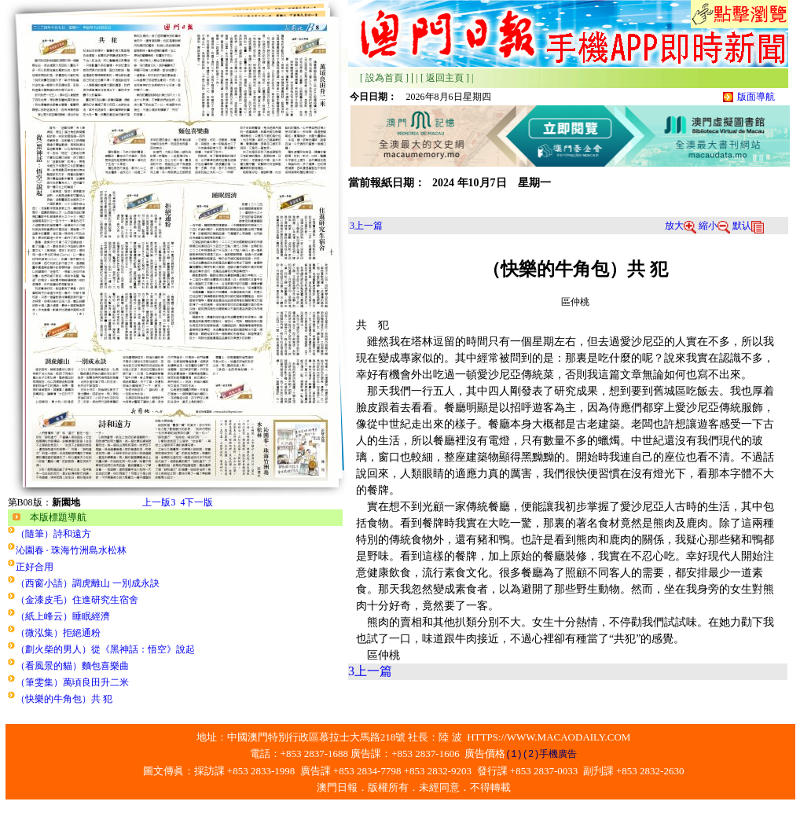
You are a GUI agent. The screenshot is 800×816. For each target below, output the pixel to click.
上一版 (158, 502)
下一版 (196, 502)
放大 (680, 225)
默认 (748, 225)
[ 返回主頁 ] (444, 77)
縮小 (714, 225)
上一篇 (366, 225)
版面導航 (756, 96)
